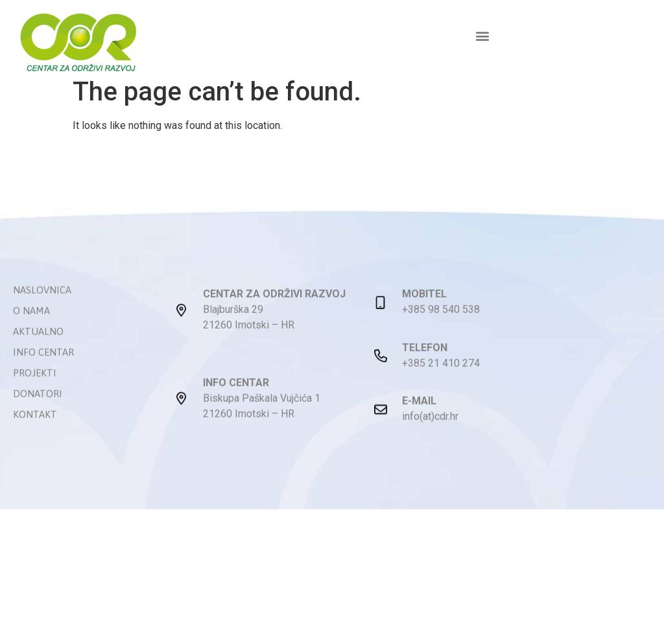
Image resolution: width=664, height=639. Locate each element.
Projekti (34, 393)
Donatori (37, 413)
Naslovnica (42, 310)
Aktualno (38, 351)
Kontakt (35, 434)
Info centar (43, 372)
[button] (482, 35)
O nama (31, 330)
